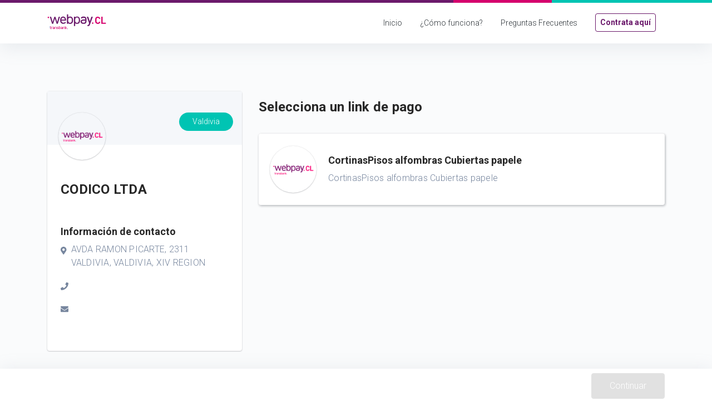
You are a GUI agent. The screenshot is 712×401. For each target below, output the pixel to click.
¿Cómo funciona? (451, 22)
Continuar (628, 385)
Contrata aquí (625, 22)
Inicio (392, 22)
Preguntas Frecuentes (539, 22)
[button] (461, 169)
